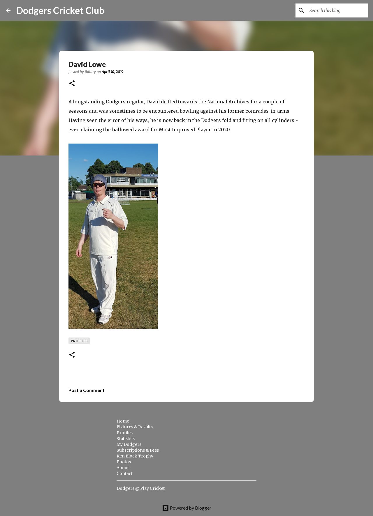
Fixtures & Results (135, 427)
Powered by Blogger (186, 507)
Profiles (125, 432)
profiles (79, 341)
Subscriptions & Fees (138, 450)
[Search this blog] (337, 10)
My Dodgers (129, 444)
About (123, 467)
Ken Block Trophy (135, 456)
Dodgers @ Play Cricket (141, 488)
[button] (71, 84)
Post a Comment (86, 390)
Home (123, 421)
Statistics (126, 438)
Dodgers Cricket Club (60, 10)
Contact (125, 473)
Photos (124, 461)
